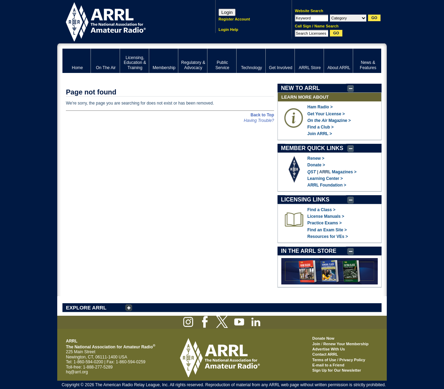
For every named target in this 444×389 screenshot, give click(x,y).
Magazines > (344, 171)
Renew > (315, 158)
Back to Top (262, 115)
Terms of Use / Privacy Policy (338, 360)
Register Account (234, 19)
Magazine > (329, 120)
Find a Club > (320, 127)
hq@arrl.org (77, 372)
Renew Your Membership (345, 344)
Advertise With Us (328, 349)
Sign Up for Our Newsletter (336, 370)
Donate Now (323, 338)
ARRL (130, 21)
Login (227, 12)
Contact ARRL (325, 354)
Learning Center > (325, 178)
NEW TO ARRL (300, 88)
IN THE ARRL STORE (308, 251)
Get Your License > (326, 113)
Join (316, 344)
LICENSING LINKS (305, 199)
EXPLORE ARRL (86, 308)
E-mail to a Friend (328, 365)
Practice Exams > (324, 223)
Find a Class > (321, 209)
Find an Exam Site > (327, 229)
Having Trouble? (259, 120)
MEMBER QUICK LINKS (312, 148)
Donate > (316, 165)
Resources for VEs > (327, 236)
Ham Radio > (320, 107)
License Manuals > (325, 216)
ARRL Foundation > (326, 185)
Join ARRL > (319, 133)
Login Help (228, 29)
